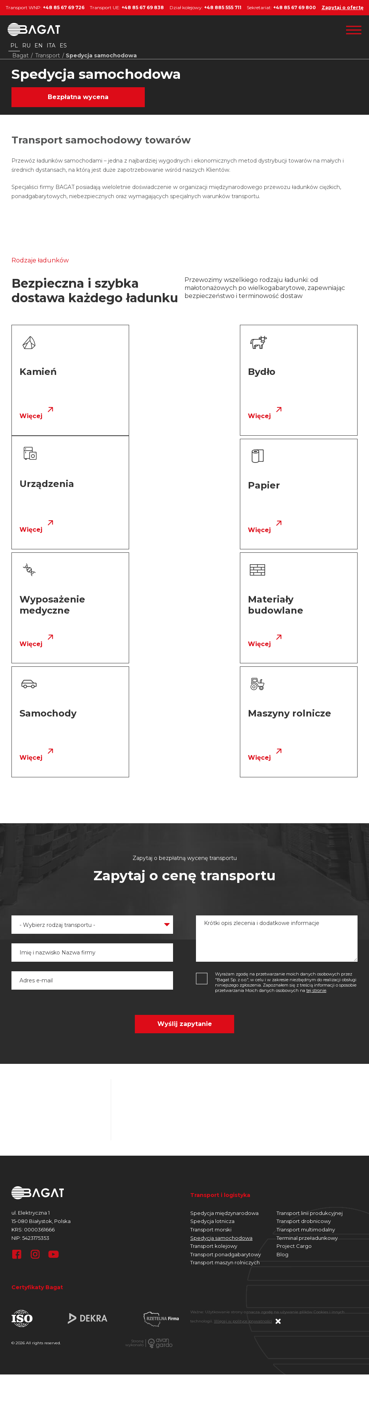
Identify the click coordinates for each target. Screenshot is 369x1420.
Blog (282, 1140)
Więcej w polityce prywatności (243, 1207)
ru (26, 45)
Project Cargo (294, 1132)
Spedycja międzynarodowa (224, 1099)
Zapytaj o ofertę (343, 7)
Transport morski (210, 1115)
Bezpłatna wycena (78, 97)
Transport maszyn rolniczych (225, 1149)
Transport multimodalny (306, 1115)
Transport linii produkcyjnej (310, 1099)
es (63, 45)
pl (14, 45)
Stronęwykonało (134, 1229)
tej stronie (316, 876)
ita (51, 45)
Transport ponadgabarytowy (225, 1140)
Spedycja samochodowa (221, 1124)
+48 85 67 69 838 (142, 7)
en (38, 45)
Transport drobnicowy (304, 1107)
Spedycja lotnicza (212, 1107)
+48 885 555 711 (222, 7)
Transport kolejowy (213, 1132)
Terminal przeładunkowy (307, 1124)
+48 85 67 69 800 (294, 7)
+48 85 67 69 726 (63, 7)
